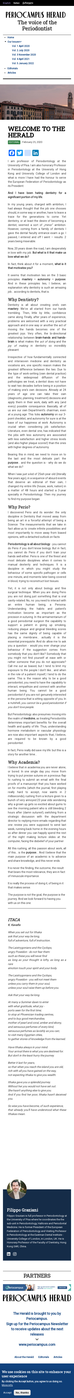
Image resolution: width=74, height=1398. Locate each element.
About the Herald (24, 1357)
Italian (16, 3)
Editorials (12, 68)
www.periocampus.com (37, 1345)
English (6, 3)
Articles (11, 72)
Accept (7, 1393)
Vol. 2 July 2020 (20, 50)
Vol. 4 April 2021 (21, 59)
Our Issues (14, 41)
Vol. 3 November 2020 (24, 54)
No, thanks (22, 1393)
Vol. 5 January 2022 (23, 63)
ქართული (27, 3)
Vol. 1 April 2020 (21, 46)
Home (10, 37)
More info (7, 1385)
